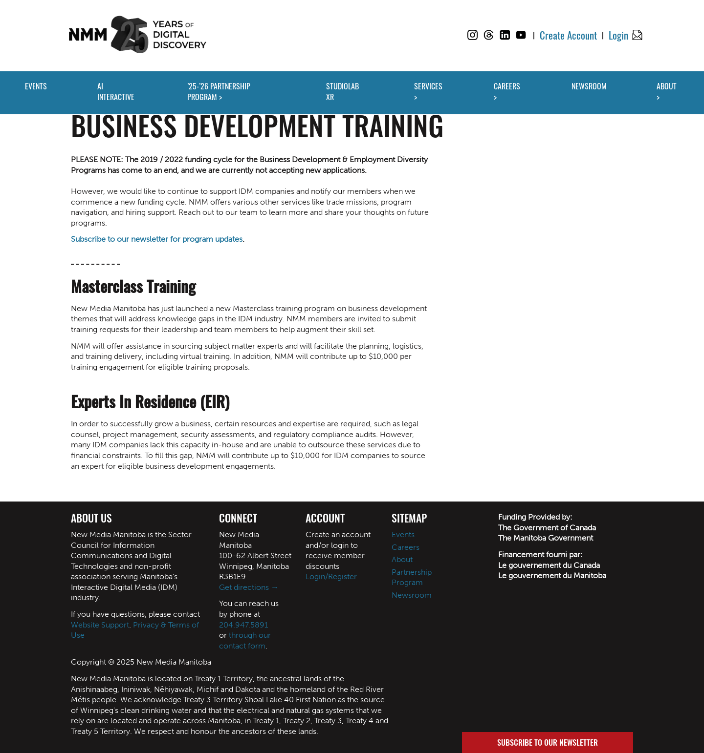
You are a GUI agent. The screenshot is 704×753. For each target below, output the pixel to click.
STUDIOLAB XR (342, 91)
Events (403, 534)
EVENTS (36, 86)
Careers (405, 547)
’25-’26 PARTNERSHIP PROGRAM (218, 91)
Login (618, 34)
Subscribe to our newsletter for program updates (156, 239)
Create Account (568, 34)
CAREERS (507, 86)
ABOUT (667, 86)
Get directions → (249, 587)
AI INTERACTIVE (115, 91)
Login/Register (331, 576)
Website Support (100, 624)
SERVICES (428, 86)
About (402, 559)
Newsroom (412, 595)
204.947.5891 (243, 624)
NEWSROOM (589, 86)
